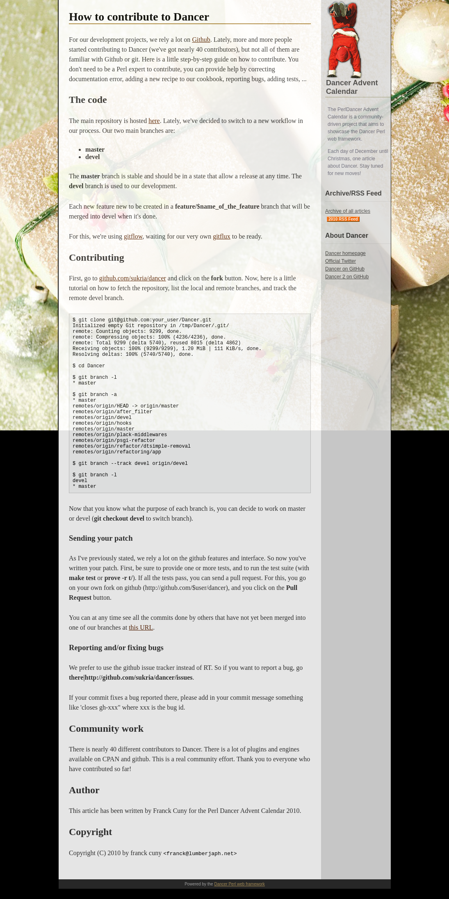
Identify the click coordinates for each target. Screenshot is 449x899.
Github (201, 39)
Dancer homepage (345, 253)
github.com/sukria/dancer (132, 278)
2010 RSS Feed (343, 219)
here (154, 120)
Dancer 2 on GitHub (347, 277)
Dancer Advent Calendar (352, 87)
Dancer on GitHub (345, 269)
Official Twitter (340, 261)
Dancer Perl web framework (239, 884)
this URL (141, 627)
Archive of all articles (347, 211)
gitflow (133, 236)
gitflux (221, 236)
